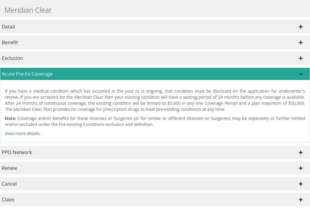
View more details (22, 133)
